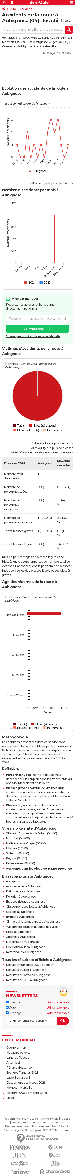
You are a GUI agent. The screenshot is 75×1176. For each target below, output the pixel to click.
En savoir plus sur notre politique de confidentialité (33, 336)
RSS (44, 1122)
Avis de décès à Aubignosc (24, 886)
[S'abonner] (37, 1021)
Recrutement (56, 1122)
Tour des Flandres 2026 (22, 1072)
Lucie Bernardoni (18, 1077)
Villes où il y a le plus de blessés (51, 448)
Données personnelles (17, 1126)
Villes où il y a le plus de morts (52, 443)
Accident (26, 9)
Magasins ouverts (18, 1052)
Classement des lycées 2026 (26, 1082)
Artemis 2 (13, 1062)
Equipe (34, 1118)
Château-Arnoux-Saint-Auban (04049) (44, 37)
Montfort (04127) (13, 42)
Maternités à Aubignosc (22, 942)
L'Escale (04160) (17, 848)
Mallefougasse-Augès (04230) (26, 843)
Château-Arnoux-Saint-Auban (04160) (31, 833)
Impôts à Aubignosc (20, 917)
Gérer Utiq (64, 1126)
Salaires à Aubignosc (20, 912)
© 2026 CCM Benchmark (57, 1130)
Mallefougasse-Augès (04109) (48, 42)
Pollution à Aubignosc (21, 896)
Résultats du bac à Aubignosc (26, 970)
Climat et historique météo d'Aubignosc (33, 921)
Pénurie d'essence (19, 1067)
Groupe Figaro (33, 1130)
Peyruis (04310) (16, 858)
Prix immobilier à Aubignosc (25, 947)
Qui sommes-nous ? (16, 1118)
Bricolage (14, 1013)
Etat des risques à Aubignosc (25, 901)
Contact (15, 1122)
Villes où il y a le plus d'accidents (51, 183)
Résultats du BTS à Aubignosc (26, 980)
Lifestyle (13, 1002)
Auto (12, 9)
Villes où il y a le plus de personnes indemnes (42, 452)
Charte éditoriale (49, 1118)
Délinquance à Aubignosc (23, 891)
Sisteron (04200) (17, 853)
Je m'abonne (34, 329)
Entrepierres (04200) (20, 863)
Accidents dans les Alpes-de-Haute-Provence (39, 868)
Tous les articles (31, 1122)
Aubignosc (13, 881)
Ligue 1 (11, 1098)
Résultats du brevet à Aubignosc (28, 975)
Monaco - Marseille (19, 1087)
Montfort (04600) (18, 838)
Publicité (65, 1118)
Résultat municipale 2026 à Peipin (29, 965)
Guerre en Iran (16, 1047)
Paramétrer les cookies (44, 1126)
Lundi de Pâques (17, 1057)
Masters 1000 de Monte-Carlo (26, 1093)
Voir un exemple (58, 1002)
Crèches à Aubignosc (20, 937)
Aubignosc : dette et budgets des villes (32, 927)
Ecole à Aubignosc (18, 932)
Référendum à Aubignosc (23, 952)
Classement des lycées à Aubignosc (30, 906)
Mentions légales (13, 1130)
